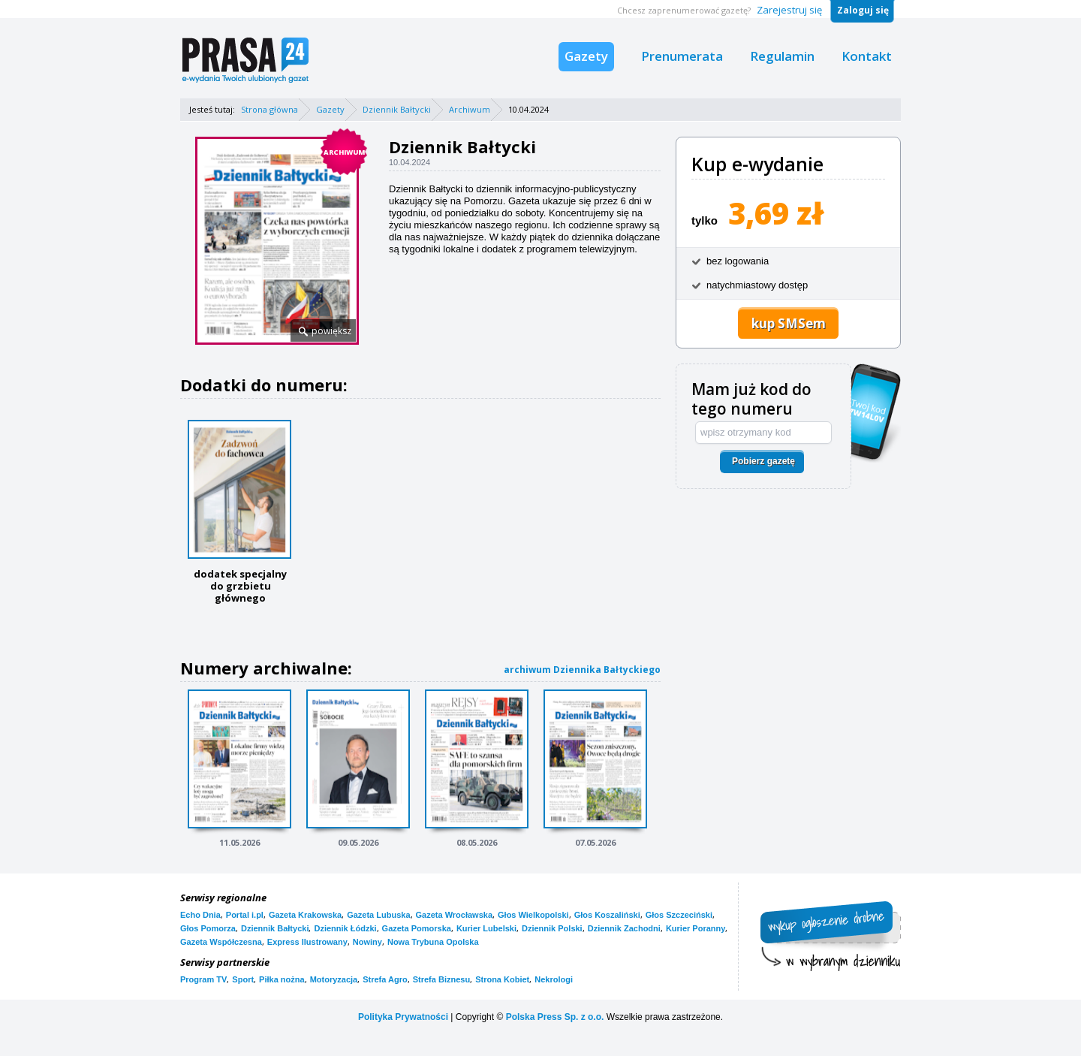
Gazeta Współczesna (221, 941)
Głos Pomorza (208, 928)
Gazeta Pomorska (416, 928)
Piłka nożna (282, 979)
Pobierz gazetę (763, 461)
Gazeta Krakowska (305, 914)
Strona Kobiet (502, 979)
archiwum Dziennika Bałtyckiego (582, 669)
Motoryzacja (334, 979)
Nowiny (367, 941)
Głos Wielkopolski (533, 914)
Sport (243, 979)
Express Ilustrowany (307, 941)
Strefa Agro (385, 979)
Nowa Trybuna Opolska (433, 941)
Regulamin (782, 56)
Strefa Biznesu (441, 979)
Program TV (203, 979)
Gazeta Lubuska (378, 914)
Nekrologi (553, 979)
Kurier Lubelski (486, 928)
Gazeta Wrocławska (454, 914)
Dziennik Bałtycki (397, 109)
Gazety (586, 56)
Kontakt (867, 56)
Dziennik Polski (552, 928)
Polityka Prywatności (403, 1017)
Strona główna (269, 109)
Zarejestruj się (789, 10)
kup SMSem (788, 323)
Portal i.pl (244, 914)
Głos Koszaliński (607, 914)
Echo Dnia (200, 914)
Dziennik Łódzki (345, 928)
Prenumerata (682, 56)
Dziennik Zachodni (624, 928)
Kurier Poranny (695, 928)
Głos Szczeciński (679, 914)
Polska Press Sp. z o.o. (555, 1017)
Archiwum (469, 109)
